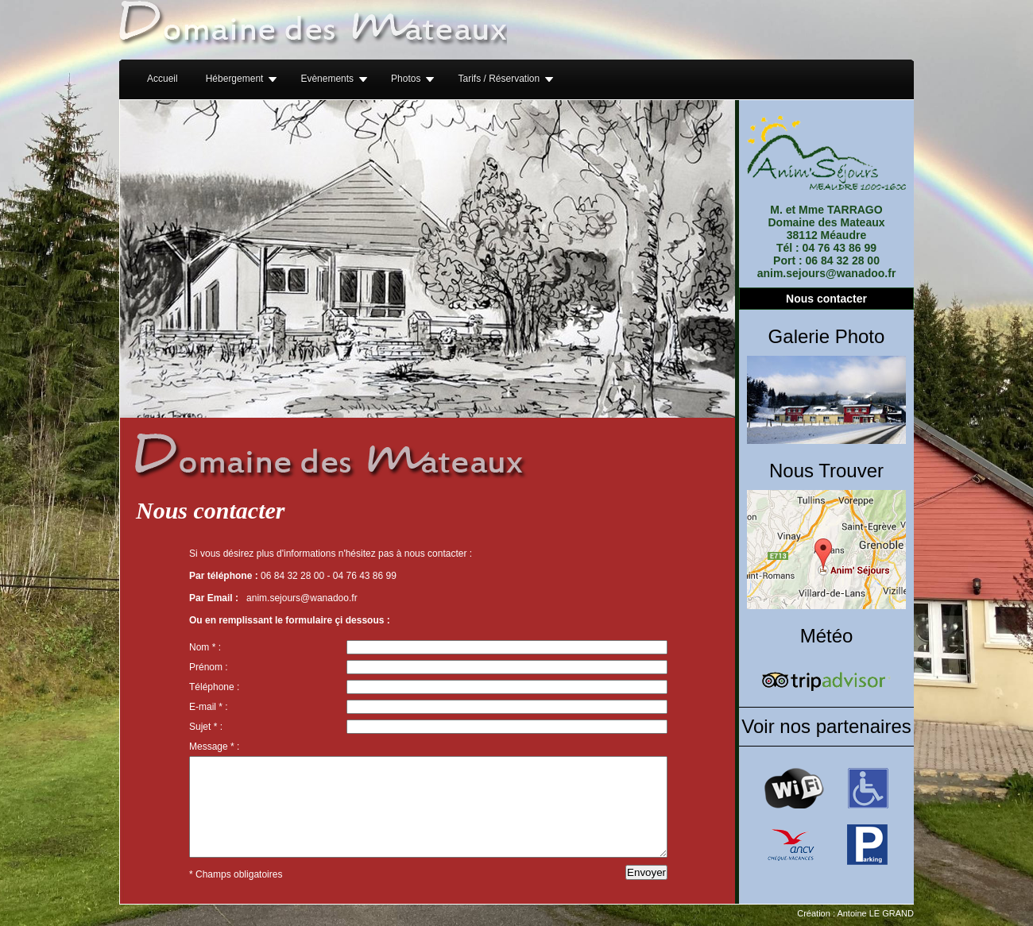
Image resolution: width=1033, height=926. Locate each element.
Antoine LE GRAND (875, 913)
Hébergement (235, 78)
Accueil (162, 78)
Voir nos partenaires (826, 726)
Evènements (327, 78)
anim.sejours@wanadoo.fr (302, 598)
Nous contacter (826, 298)
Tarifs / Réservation (499, 78)
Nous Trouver (826, 470)
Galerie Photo (826, 336)
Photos (405, 78)
